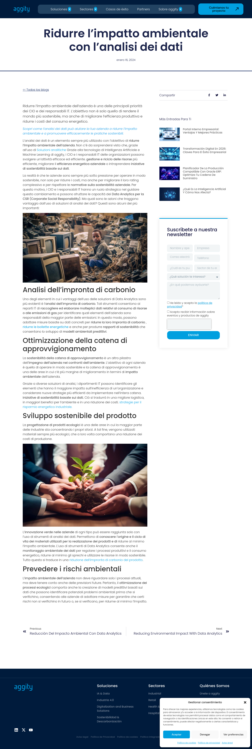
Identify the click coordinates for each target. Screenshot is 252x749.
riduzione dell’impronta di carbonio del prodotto (106, 560)
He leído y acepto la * (189, 305)
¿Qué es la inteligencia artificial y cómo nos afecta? (204, 190)
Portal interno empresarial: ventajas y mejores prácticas (202, 130)
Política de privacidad (209, 742)
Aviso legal (227, 742)
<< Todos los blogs (36, 90)
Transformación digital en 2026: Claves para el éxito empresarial (204, 150)
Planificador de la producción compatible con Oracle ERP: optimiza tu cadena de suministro (203, 173)
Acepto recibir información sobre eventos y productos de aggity (191, 313)
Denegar (205, 734)
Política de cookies (186, 742)
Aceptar (176, 734)
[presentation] (189, 324)
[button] (245, 702)
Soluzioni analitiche (51, 150)
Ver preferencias (233, 734)
